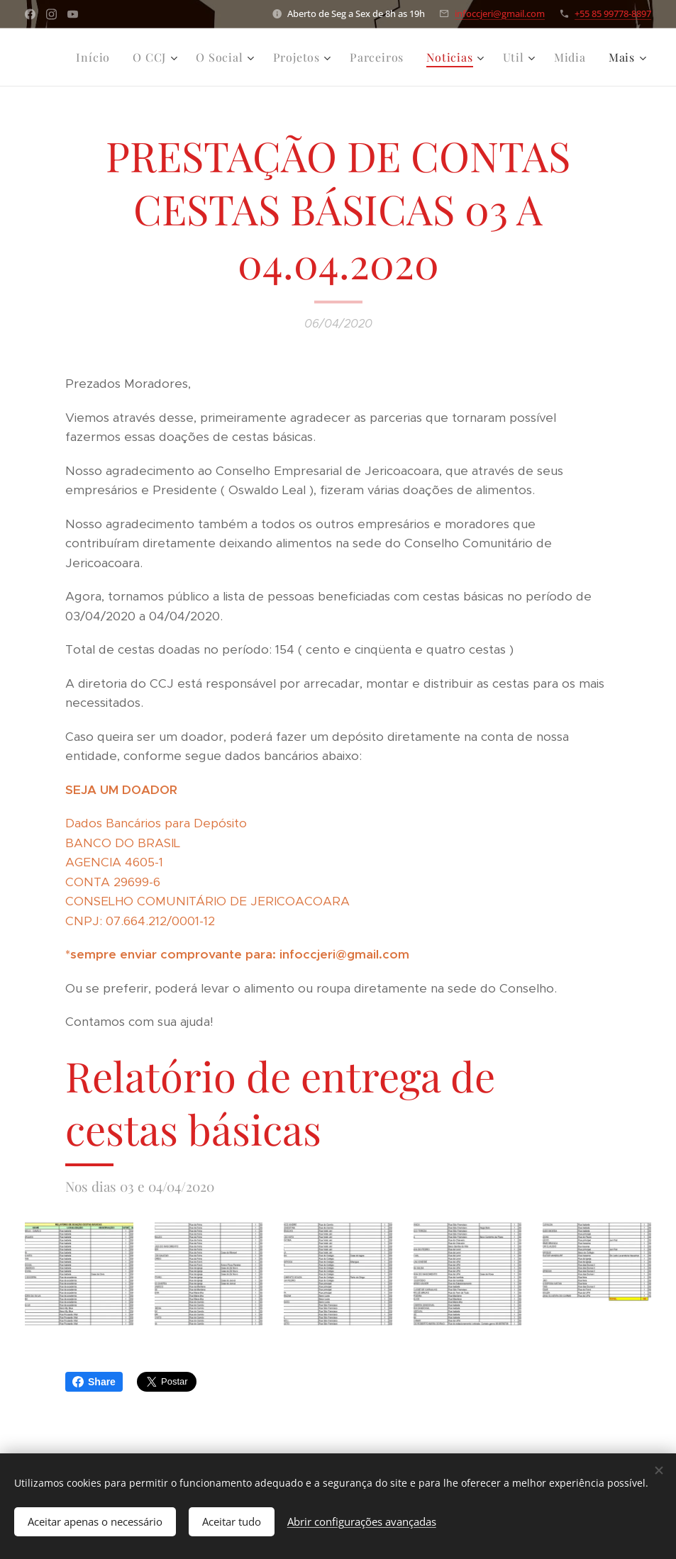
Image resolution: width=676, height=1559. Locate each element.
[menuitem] (96, 57)
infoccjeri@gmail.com (500, 13)
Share (94, 1381)
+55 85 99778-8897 (613, 13)
